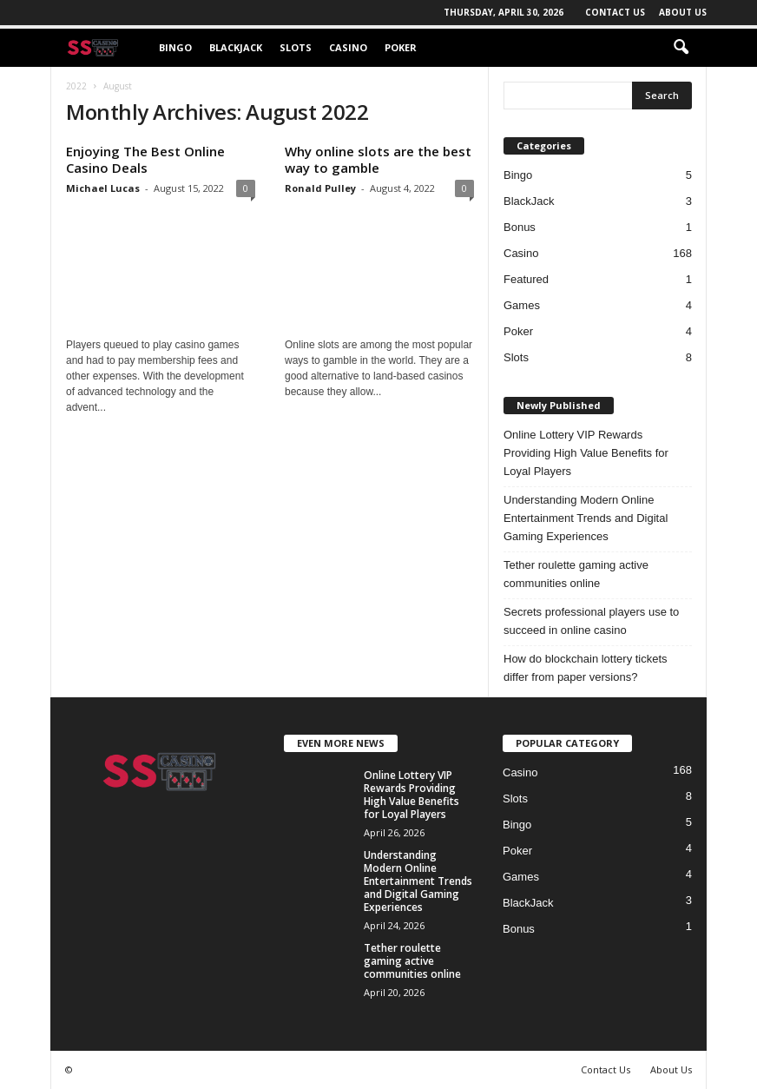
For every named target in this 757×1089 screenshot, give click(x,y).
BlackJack (235, 47)
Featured (526, 279)
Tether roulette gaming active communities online (576, 574)
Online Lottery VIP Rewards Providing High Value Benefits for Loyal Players (586, 453)
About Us (683, 12)
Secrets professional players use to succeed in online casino (591, 621)
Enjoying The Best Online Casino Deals (145, 159)
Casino (348, 47)
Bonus (520, 227)
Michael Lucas (103, 188)
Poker (401, 47)
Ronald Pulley (320, 188)
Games (522, 305)
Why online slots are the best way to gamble (378, 159)
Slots (296, 47)
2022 (76, 86)
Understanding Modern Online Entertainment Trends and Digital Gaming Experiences (586, 518)
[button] (681, 48)
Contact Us (615, 12)
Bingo (175, 47)
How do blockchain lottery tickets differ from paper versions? (586, 667)
